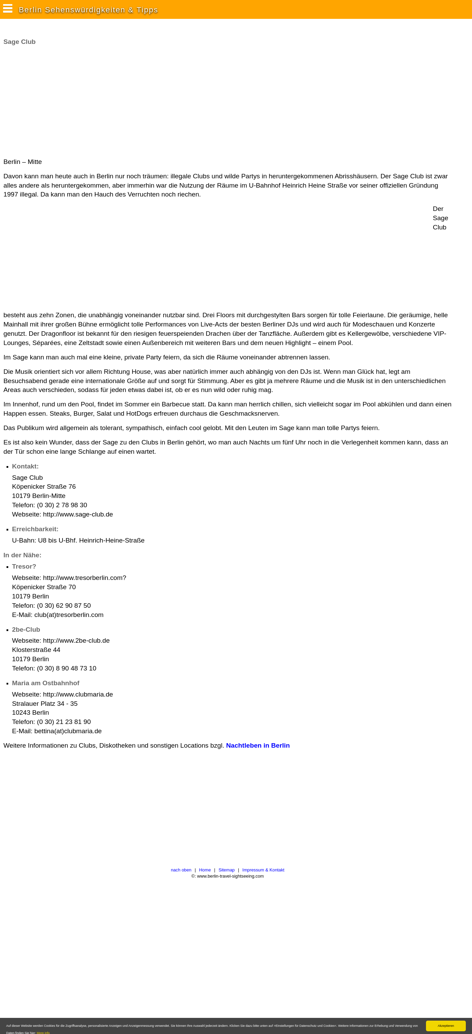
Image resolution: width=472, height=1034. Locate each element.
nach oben (181, 869)
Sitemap (226, 869)
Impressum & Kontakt (263, 869)
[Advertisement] (128, 102)
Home (205, 869)
